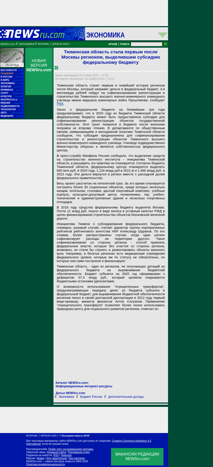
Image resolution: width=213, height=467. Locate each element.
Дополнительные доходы (126, 396)
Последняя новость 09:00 (75, 436)
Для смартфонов (56, 458)
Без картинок (77, 458)
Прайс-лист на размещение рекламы (70, 449)
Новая (40, 458)
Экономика (105, 35)
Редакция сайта (56, 452)
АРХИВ (112, 44)
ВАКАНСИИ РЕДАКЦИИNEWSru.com (137, 456)
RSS (56, 455)
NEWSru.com (7, 44)
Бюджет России (91, 396)
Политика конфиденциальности (45, 464)
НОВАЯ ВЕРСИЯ (38, 65)
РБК (60, 104)
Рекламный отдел (79, 452)
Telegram (66, 455)
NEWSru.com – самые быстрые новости (50, 461)
